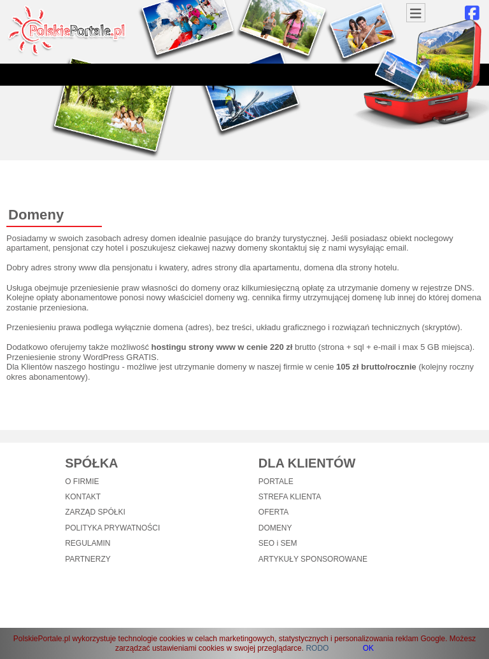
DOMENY (275, 528)
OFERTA (274, 512)
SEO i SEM (278, 543)
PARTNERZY (88, 559)
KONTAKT (83, 496)
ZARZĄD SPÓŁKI (95, 512)
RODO (317, 648)
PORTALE (276, 481)
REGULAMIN (87, 543)
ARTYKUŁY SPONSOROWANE (313, 559)
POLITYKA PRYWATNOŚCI (112, 528)
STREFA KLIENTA (290, 496)
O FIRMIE (82, 481)
